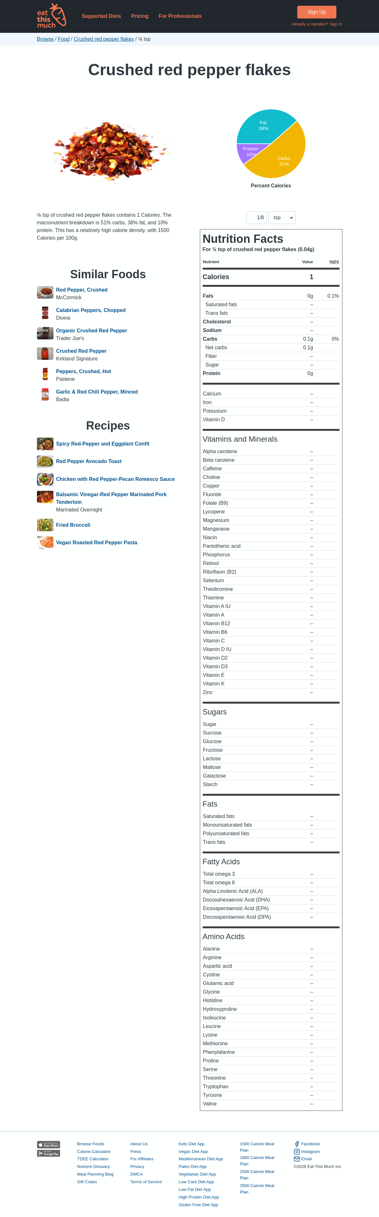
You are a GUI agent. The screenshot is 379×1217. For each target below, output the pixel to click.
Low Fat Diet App (195, 1189)
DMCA (136, 1174)
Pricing (139, 16)
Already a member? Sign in (316, 24)
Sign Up (317, 12)
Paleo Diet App (193, 1166)
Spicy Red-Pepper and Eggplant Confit (102, 444)
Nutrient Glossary (93, 1166)
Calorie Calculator (93, 1151)
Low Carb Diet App (196, 1181)
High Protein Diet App (199, 1197)
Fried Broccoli (73, 525)
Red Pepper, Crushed (82, 290)
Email (303, 1159)
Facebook (307, 1144)
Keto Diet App (192, 1143)
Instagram (307, 1151)
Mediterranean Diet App (201, 1158)
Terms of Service (146, 1181)
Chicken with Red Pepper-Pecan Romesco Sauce (115, 479)
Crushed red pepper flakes (104, 39)
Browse (45, 39)
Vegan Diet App (193, 1151)
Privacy (137, 1166)
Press (135, 1151)
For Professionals (180, 16)
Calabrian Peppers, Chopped (91, 310)
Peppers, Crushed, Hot (83, 371)
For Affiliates (142, 1158)
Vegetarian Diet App (197, 1174)
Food (63, 39)
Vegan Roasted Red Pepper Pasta (96, 542)
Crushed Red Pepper (81, 351)
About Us (139, 1143)
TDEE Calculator (93, 1158)
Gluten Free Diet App (198, 1204)
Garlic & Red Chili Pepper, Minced (97, 392)
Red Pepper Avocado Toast (89, 461)
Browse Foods (90, 1143)
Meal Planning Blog (95, 1174)
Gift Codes (87, 1181)
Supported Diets (101, 16)
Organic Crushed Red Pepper (91, 330)
